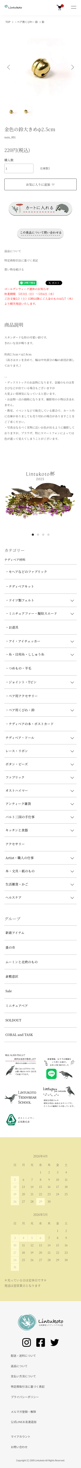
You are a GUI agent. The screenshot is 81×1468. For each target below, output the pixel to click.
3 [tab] (43, 535)
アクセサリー (15, 844)
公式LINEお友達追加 (24, 1422)
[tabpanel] (40, 494)
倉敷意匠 (11, 976)
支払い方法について (23, 1376)
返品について (12, 251)
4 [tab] (48, 535)
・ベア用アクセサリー (21, 696)
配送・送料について (23, 1355)
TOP (7, 22)
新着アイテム (14, 932)
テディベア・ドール (19, 737)
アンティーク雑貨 (18, 803)
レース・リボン (16, 751)
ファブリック (15, 777)
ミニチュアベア (16, 1005)
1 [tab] (33, 535)
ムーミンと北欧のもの (21, 962)
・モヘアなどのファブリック (26, 571)
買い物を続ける (14, 269)
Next (72, 67)
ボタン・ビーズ (16, 764)
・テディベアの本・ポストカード (29, 723)
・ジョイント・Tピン (21, 682)
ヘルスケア (13, 897)
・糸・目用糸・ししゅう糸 (24, 654)
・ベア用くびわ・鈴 (26, 22)
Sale (8, 991)
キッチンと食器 (16, 830)
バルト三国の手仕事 (20, 817)
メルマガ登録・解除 (23, 1412)
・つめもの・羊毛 (18, 668)
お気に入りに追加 (40, 184)
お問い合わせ (19, 1447)
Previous (9, 67)
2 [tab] (38, 535)
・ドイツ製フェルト (19, 600)
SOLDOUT (13, 1020)
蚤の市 (10, 947)
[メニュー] (73, 7)
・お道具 (11, 627)
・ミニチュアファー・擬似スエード (31, 613)
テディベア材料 (14, 559)
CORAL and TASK (19, 1034)
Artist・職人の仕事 (19, 857)
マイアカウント (20, 1436)
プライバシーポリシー (25, 1397)
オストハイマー (16, 790)
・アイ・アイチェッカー (22, 641)
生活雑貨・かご (16, 884)
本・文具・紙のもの (20, 871)
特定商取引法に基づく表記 (21, 260)
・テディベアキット (19, 586)
